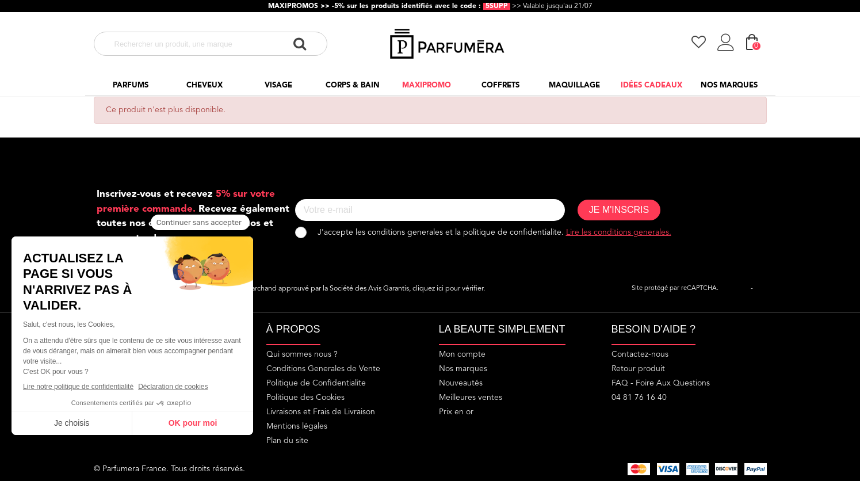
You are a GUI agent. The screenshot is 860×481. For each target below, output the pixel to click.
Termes (765, 288)
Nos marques (729, 85)
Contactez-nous (639, 354)
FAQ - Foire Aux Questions (660, 383)
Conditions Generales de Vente (323, 369)
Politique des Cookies (305, 398)
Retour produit (638, 369)
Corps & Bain (353, 85)
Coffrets (500, 85)
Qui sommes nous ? (302, 354)
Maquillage (574, 85)
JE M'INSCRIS (619, 210)
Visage (278, 85)
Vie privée (734, 288)
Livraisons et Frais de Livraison (320, 412)
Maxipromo (426, 85)
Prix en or (456, 412)
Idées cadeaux (651, 85)
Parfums (130, 85)
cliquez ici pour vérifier (447, 288)
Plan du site (287, 441)
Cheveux (204, 85)
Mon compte (462, 354)
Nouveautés (461, 383)
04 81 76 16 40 (639, 398)
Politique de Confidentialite (316, 383)
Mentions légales (296, 426)
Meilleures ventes (470, 398)
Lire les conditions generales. (618, 232)
